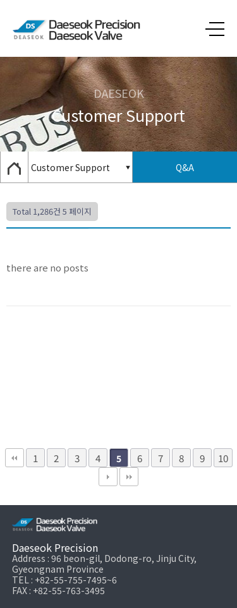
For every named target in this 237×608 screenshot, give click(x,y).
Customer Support (70, 167)
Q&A (185, 167)
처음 (14, 457)
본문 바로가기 (0, 0)
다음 (108, 476)
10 (223, 458)
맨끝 (128, 476)
